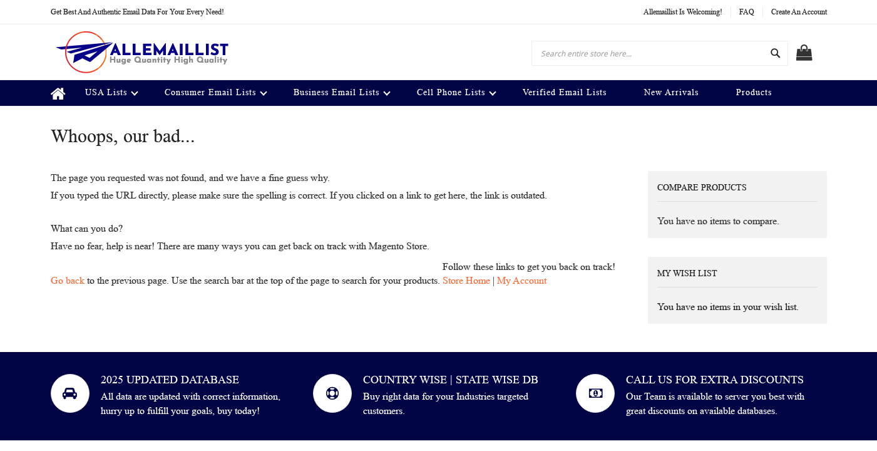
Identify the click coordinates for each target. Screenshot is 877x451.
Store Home (466, 280)
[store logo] (141, 52)
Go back (68, 280)
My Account (521, 280)
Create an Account (799, 12)
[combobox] (659, 53)
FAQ (746, 12)
